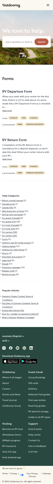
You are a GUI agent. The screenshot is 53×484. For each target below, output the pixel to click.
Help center (34, 434)
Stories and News (11, 394)
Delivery (32, 388)
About (5, 383)
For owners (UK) (9, 232)
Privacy (14, 473)
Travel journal (9, 400)
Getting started (9, 246)
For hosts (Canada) (10, 225)
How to (5, 253)
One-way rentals (37, 400)
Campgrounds (8, 204)
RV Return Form (14, 139)
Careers (6, 388)
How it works (35, 429)
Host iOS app (9, 451)
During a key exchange (12, 214)
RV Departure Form (17, 91)
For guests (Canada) (11, 218)
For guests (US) (9, 221)
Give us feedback (37, 446)
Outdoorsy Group (11, 405)
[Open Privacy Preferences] (30, 475)
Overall (5, 263)
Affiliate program (11, 440)
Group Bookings (36, 377)
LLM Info (33, 451)
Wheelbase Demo (11, 434)
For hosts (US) (8, 228)
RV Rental (33, 118)
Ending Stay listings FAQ (13, 310)
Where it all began (12, 377)
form (23, 118)
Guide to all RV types (39, 417)
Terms (5, 473)
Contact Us (34, 440)
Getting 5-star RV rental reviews (16, 242)
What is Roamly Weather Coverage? (18, 317)
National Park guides (39, 394)
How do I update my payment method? (20, 313)
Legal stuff (6, 260)
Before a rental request (12, 200)
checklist (13, 118)
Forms (20, 124)
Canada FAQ (7, 207)
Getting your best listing (13, 249)
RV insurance (9, 446)
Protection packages (11, 267)
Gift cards (33, 383)
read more (7, 110)
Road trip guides (37, 405)
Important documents (34, 124)
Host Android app (11, 457)
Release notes (8, 270)
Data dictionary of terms (13, 211)
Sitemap (47, 473)
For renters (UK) (9, 235)
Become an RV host (12, 429)
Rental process (8, 274)
